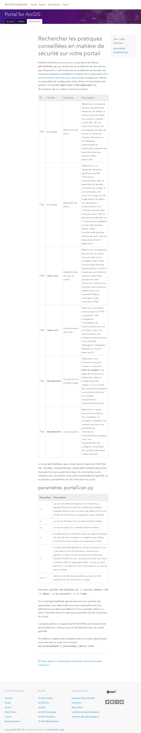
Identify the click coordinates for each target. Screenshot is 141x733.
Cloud (65, 4)
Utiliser (21, 21)
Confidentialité (51, 727)
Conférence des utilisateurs (85, 709)
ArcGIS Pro (43, 700)
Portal (34, 4)
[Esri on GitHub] (117, 700)
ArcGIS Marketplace (48, 719)
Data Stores (54, 4)
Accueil (10, 21)
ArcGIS (41, 705)
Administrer (35, 21)
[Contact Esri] (122, 700)
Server (42, 4)
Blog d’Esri (77, 705)
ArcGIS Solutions (46, 714)
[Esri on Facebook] (112, 700)
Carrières (76, 700)
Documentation (13, 719)
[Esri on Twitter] (107, 700)
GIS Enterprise (16, 4)
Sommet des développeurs (85, 714)
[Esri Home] (111, 690)
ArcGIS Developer (47, 709)
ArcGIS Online (45, 696)
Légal (61, 727)
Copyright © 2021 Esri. (15, 727)
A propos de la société (83, 696)
